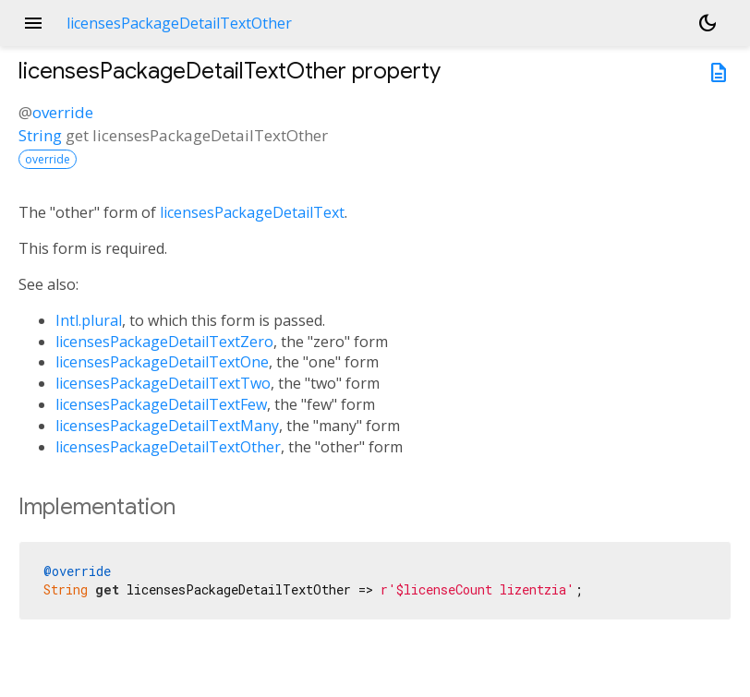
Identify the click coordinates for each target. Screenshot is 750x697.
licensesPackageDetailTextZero (164, 341)
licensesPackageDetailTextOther (168, 447)
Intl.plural (88, 320)
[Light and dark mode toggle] (707, 23)
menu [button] (33, 23)
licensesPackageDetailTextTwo (163, 383)
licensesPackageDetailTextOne (162, 362)
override (62, 112)
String (40, 135)
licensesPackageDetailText (252, 212)
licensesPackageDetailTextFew (161, 404)
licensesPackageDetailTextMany (167, 425)
